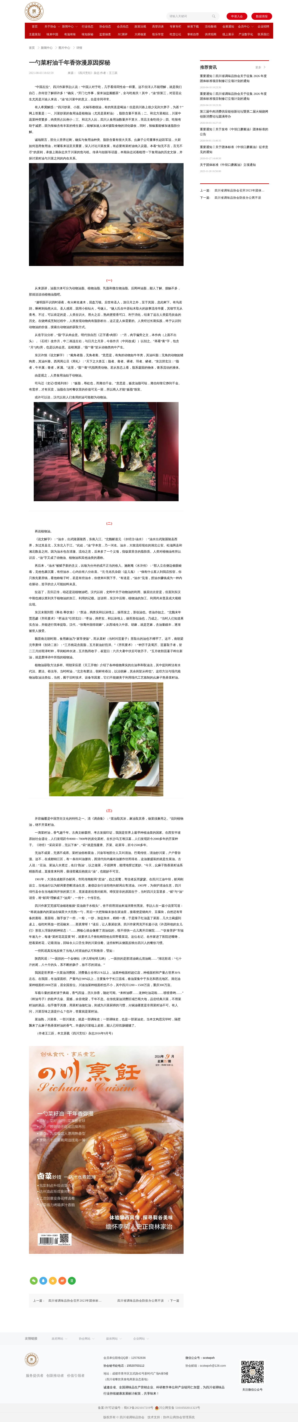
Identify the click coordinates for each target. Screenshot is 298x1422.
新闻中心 (47, 47)
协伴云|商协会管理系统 (179, 1417)
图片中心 (65, 47)
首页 (32, 47)
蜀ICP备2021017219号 (138, 1407)
